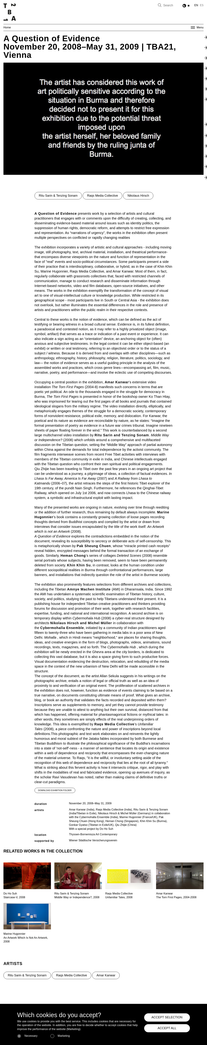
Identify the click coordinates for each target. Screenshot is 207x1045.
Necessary (31, 1035)
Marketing (64, 1035)
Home (7, 27)
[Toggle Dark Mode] (186, 5)
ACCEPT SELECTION (166, 1017)
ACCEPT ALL (167, 1028)
